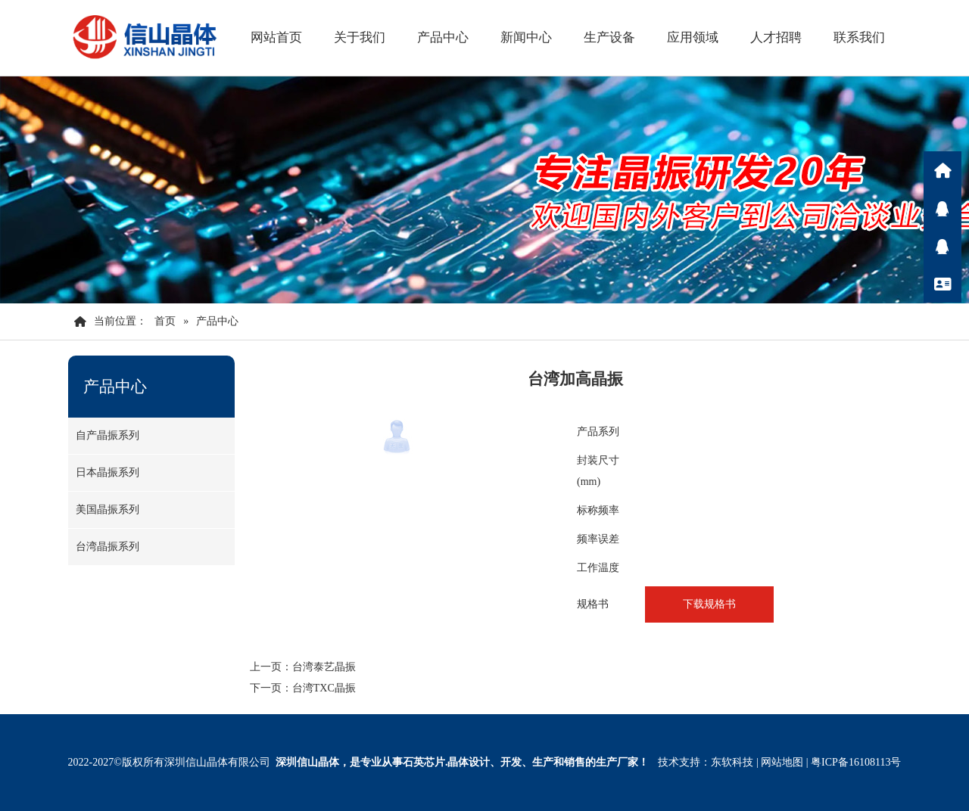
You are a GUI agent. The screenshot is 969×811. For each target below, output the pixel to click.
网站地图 (782, 762)
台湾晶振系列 (107, 546)
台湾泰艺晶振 (324, 667)
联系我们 (859, 37)
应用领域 (692, 37)
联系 (942, 284)
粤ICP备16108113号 (856, 762)
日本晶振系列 (107, 472)
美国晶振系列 (107, 509)
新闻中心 (526, 37)
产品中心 (443, 37)
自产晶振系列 (107, 435)
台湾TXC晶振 (324, 688)
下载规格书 (709, 604)
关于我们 (359, 37)
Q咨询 (942, 208)
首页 (165, 321)
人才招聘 (776, 37)
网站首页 (276, 37)
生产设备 (609, 37)
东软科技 (732, 762)
